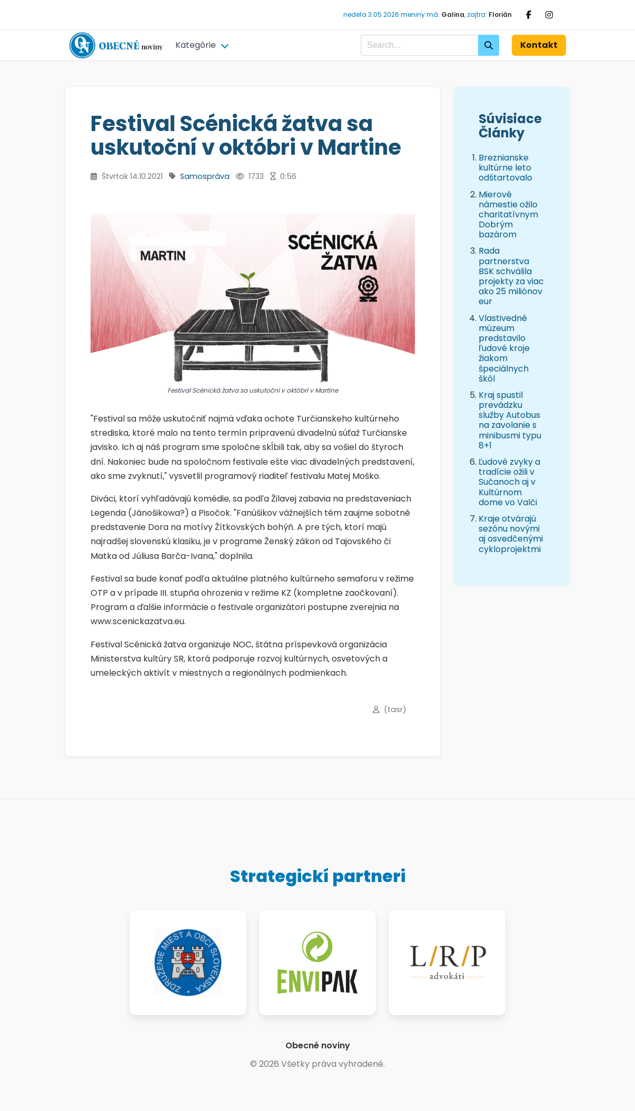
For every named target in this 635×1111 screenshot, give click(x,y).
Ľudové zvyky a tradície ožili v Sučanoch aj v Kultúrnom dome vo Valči (509, 482)
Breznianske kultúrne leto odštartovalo (505, 168)
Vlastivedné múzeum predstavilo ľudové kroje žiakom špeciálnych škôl (504, 348)
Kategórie (195, 45)
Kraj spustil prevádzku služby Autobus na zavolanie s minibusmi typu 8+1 (510, 420)
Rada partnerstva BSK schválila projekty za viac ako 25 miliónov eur (511, 276)
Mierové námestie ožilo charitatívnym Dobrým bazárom (508, 214)
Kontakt (539, 45)
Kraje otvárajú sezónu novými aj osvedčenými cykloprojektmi (511, 534)
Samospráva (205, 176)
